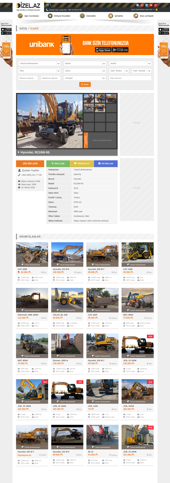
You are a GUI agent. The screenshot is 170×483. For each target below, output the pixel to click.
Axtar (86, 84)
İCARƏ (34, 28)
